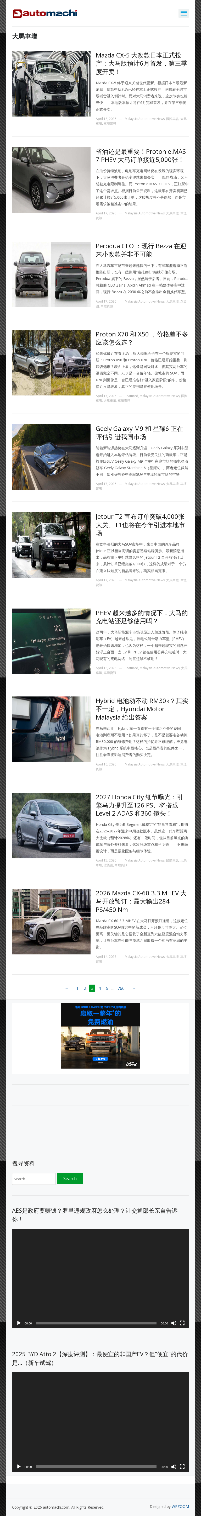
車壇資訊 (110, 123)
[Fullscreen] (182, 1323)
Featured (131, 396)
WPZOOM (180, 1506)
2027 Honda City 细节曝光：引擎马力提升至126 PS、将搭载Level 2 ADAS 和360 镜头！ (139, 805)
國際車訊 (172, 119)
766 (121, 988)
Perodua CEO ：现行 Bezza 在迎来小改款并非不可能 (141, 249)
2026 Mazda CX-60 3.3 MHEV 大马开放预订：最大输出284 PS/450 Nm (141, 901)
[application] (100, 1278)
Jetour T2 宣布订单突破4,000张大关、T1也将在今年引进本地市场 (140, 524)
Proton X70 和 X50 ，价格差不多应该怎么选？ (142, 338)
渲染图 (108, 865)
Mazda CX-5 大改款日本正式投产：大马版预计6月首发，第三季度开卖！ (141, 63)
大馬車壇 (172, 213)
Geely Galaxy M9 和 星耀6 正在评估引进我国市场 (139, 432)
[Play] (18, 1323)
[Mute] (173, 1323)
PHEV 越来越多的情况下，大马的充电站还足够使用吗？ (142, 616)
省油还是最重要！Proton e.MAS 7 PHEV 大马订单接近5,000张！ (141, 155)
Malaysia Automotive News (145, 119)
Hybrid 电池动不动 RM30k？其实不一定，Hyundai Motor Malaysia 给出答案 (142, 708)
